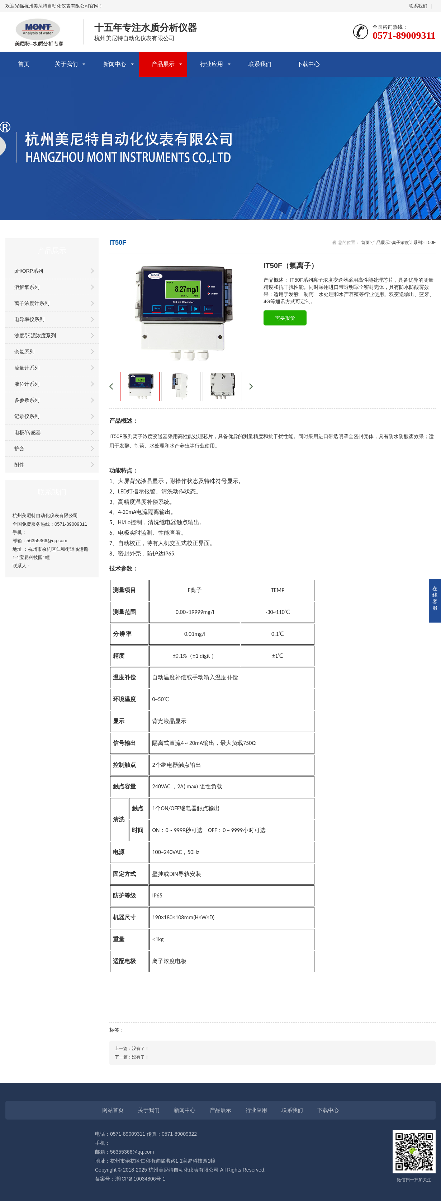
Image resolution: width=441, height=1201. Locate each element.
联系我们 (418, 6)
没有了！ (140, 1048)
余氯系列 (24, 352)
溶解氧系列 (26, 287)
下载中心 (308, 64)
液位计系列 (26, 384)
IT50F (430, 242)
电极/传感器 (27, 432)
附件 (19, 465)
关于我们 (66, 64)
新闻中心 (114, 64)
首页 (23, 64)
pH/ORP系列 (28, 271)
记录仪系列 (26, 416)
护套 (19, 448)
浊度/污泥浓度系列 (35, 335)
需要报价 (285, 318)
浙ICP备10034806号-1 (140, 1179)
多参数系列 (26, 400)
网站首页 (113, 1110)
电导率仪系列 (29, 319)
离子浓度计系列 (31, 303)
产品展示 (163, 64)
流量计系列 (26, 368)
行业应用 (211, 64)
